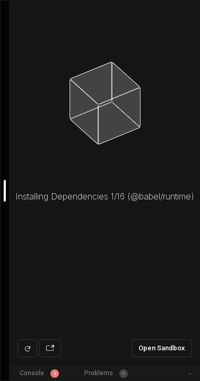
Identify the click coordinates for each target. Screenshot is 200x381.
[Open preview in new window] (50, 348)
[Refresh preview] (27, 348)
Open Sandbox (161, 348)
